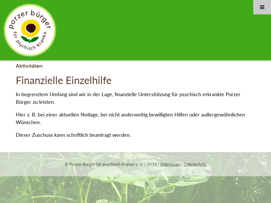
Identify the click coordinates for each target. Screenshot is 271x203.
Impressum (170, 164)
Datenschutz (195, 164)
